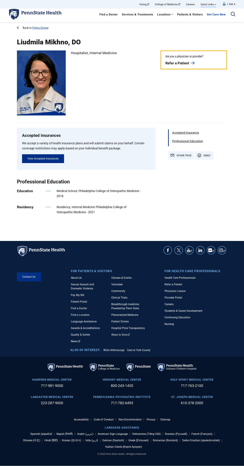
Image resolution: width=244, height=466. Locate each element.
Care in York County (138, 350)
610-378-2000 (192, 403)
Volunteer (117, 284)
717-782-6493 (122, 403)
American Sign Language (113, 434)
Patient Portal (79, 301)
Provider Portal (173, 297)
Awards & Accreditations (85, 328)
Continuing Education (177, 317)
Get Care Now (216, 14)
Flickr (213, 252)
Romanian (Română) (165, 440)
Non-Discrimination (130, 419)
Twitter (178, 250)
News (75, 341)
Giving (144, 4)
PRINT (204, 155)
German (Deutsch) (113, 440)
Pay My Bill (77, 295)
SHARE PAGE (181, 155)
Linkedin (200, 250)
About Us (76, 277)
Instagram (224, 252)
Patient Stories (120, 321)
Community (118, 291)
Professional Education (187, 141)
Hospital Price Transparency (128, 328)
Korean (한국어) (71, 440)
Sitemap (165, 419)
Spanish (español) (41, 434)
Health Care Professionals (180, 277)
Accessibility (81, 419)
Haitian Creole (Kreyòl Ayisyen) (123, 447)
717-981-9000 (52, 386)
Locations (164, 14)
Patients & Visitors (190, 14)
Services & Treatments (137, 14)
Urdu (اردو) (91, 440)
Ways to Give (120, 334)
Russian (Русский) (176, 434)
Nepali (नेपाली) (64, 434)
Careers (190, 4)
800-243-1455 (122, 386)
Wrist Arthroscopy (114, 350)
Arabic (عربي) (85, 434)
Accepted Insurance (185, 132)
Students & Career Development (183, 310)
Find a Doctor (108, 14)
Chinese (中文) (31, 440)
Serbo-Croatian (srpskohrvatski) (201, 440)
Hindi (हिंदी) (51, 440)
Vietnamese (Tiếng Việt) (146, 434)
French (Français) (201, 434)
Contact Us (28, 276)
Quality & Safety (80, 334)
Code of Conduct (104, 419)
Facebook (168, 250)
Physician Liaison (175, 291)
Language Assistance (84, 321)
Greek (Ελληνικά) (138, 440)
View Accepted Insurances (43, 158)
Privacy (151, 419)
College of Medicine (167, 4)
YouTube (191, 252)
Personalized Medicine (124, 314)
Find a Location (80, 314)
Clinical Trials (119, 297)
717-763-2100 (192, 386)
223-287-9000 (52, 403)
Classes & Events (121, 277)
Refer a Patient (177, 63)
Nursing (169, 324)
